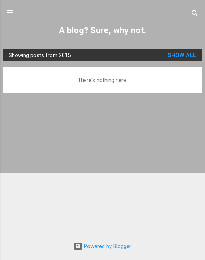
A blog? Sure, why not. (102, 30)
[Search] (195, 15)
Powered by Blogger (102, 246)
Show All (182, 55)
